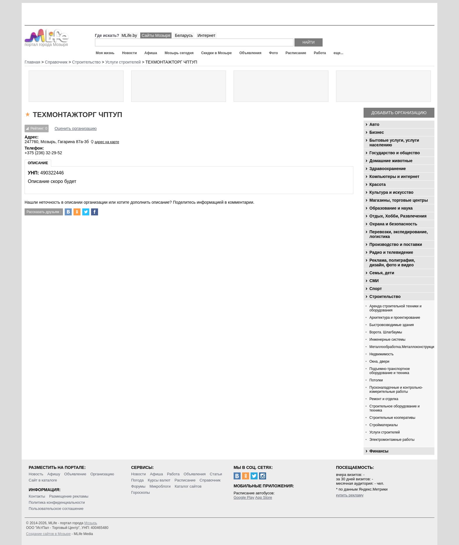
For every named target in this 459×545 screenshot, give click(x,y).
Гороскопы (140, 492)
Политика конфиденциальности (57, 502)
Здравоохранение (387, 168)
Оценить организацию (75, 128)
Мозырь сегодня (179, 53)
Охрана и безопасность (393, 224)
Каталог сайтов (188, 486)
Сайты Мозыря (156, 35)
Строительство (384, 296)
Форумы (138, 486)
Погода (137, 480)
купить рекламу (350, 495)
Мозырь (90, 523)
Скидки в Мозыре (216, 53)
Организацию (102, 474)
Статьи (216, 474)
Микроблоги (160, 486)
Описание (38, 163)
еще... (338, 53)
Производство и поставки (395, 244)
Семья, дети (381, 272)
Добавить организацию (399, 112)
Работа (320, 53)
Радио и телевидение (391, 252)
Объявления (250, 53)
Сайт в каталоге (43, 480)
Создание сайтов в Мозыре (48, 534)
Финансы (378, 451)
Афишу (53, 474)
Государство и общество (394, 152)
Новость (36, 474)
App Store (263, 497)
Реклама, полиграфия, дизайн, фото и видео (392, 262)
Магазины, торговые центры (398, 200)
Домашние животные (390, 160)
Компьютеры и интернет (394, 176)
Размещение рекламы (68, 496)
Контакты (37, 496)
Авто (374, 124)
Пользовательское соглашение (56, 508)
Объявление (75, 474)
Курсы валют (159, 480)
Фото (273, 53)
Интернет (206, 35)
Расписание (295, 53)
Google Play (244, 497)
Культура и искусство (391, 192)
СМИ (374, 280)
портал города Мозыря (47, 43)
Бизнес (376, 132)
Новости (129, 53)
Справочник (210, 480)
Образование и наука (390, 208)
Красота (377, 184)
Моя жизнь (105, 53)
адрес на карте (107, 142)
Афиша (150, 53)
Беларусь (184, 35)
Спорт (375, 288)
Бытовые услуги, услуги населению (394, 142)
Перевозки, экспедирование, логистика (398, 234)
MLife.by (129, 35)
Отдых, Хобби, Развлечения (398, 216)
